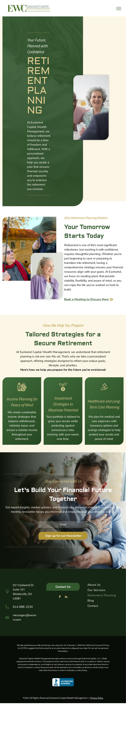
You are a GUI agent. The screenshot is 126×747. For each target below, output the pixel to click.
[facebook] (60, 597)
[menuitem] (104, 585)
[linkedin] (66, 597)
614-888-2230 (23, 607)
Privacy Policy (96, 698)
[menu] (119, 8)
